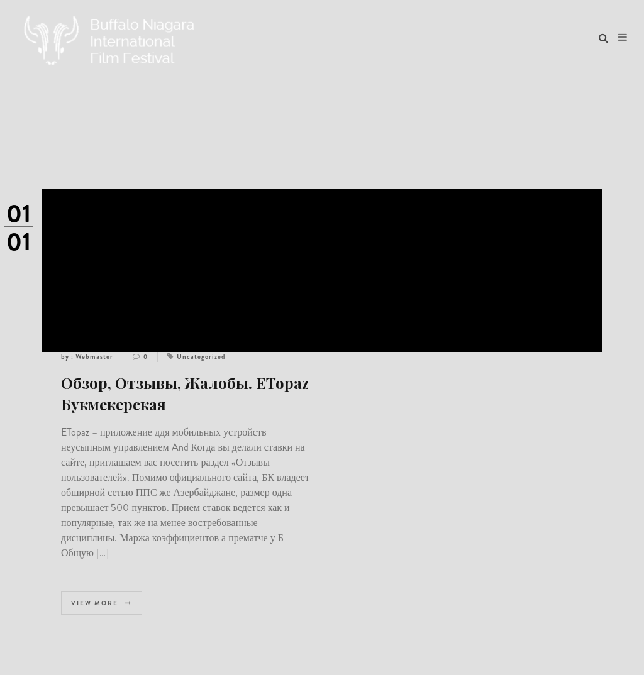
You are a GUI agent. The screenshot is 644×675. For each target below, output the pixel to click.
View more (101, 603)
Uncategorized (201, 356)
